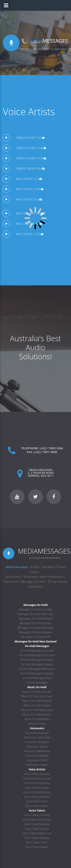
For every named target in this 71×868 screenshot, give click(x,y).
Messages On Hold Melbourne (35, 627)
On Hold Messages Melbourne (37, 669)
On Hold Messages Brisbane (37, 659)
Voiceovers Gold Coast (37, 737)
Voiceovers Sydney (37, 746)
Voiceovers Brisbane (37, 742)
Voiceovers (30, 576)
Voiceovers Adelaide (37, 755)
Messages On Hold (33, 581)
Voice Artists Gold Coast (37, 778)
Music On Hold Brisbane (37, 701)
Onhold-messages (37, 682)
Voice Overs (13, 576)
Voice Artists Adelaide (37, 797)
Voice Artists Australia (37, 774)
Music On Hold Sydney (36, 705)
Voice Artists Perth (37, 801)
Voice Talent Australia (37, 815)
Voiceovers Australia (37, 733)
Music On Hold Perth (37, 719)
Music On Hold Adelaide (37, 714)
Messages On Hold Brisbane (35, 618)
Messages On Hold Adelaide (35, 632)
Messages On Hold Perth (35, 637)
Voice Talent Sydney (37, 829)
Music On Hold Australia (37, 691)
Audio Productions (51, 576)
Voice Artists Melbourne (37, 792)
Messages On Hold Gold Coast (35, 614)
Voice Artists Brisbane (37, 783)
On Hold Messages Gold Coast (37, 655)
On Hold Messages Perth (37, 678)
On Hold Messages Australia (37, 650)
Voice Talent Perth (37, 842)
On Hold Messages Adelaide (37, 673)
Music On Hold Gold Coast (36, 696)
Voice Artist (10, 581)
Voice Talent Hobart (37, 847)
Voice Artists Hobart (37, 806)
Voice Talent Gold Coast (37, 819)
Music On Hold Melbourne (37, 710)
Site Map (48, 567)
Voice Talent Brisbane (37, 824)
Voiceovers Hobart (37, 765)
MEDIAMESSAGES (44, 550)
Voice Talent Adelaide (37, 838)
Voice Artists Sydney (37, 787)
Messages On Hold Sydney (35, 623)
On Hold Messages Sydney (37, 664)
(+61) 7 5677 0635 (45, 452)
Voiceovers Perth (37, 760)
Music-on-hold (36, 723)
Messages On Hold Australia (35, 609)
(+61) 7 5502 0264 (51, 448)
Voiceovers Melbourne (37, 751)
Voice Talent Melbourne (37, 833)
